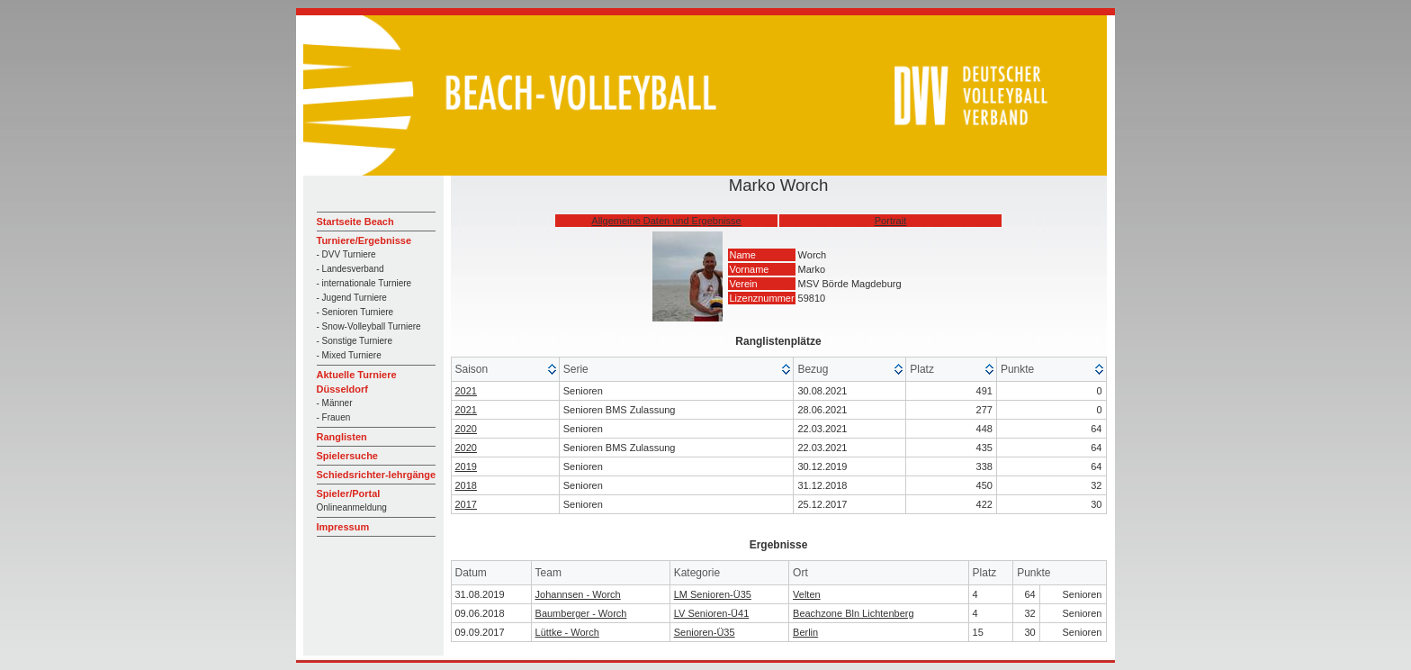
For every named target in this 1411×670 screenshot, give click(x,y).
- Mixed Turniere (349, 355)
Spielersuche (347, 455)
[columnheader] (506, 370)
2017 (466, 504)
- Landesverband (350, 269)
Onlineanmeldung (352, 507)
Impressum (343, 526)
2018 (466, 485)
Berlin (805, 632)
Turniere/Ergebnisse (364, 240)
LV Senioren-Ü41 (712, 613)
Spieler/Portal (349, 493)
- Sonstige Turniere (355, 341)
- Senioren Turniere (355, 312)
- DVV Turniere (346, 254)
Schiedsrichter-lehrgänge (376, 474)
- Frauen (334, 417)
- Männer (335, 403)
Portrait (890, 220)
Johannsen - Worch (578, 594)
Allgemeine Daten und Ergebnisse (666, 220)
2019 (466, 466)
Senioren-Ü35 (704, 632)
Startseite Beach (355, 221)
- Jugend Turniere (352, 298)
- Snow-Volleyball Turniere (369, 326)
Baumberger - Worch (581, 613)
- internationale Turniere (364, 283)
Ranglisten (342, 436)
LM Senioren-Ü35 (712, 594)
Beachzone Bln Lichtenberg (853, 613)
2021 (466, 390)
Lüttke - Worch (567, 632)
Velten (807, 594)
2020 (466, 428)
